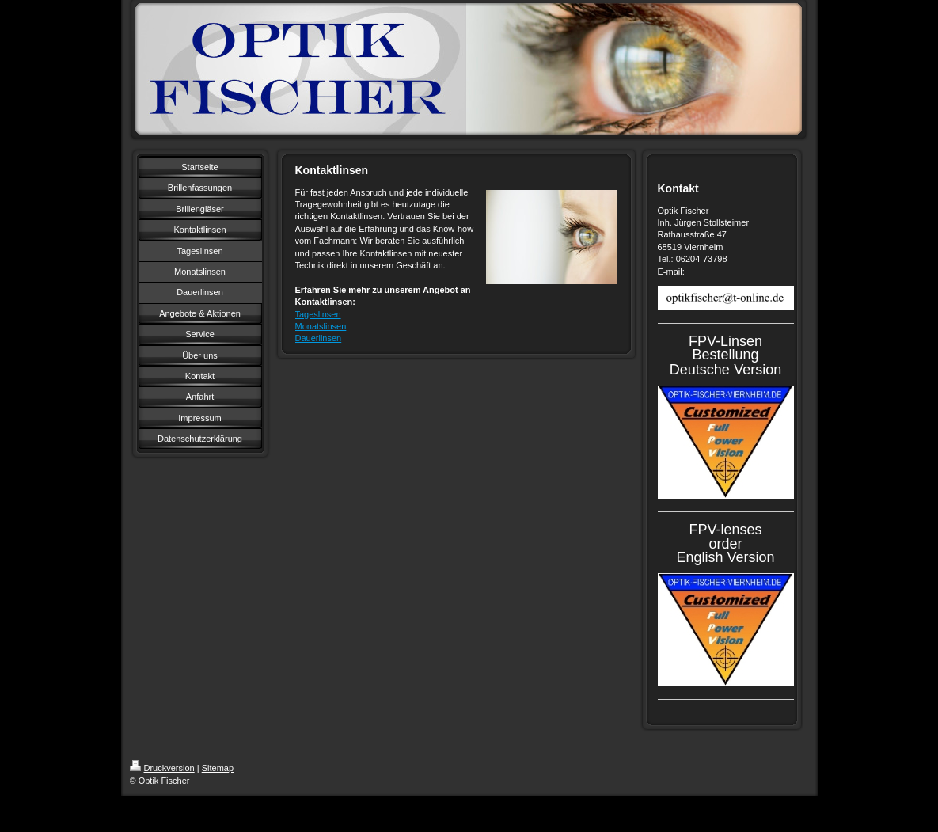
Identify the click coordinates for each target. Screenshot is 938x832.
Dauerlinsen (318, 338)
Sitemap (218, 768)
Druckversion (162, 768)
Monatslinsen (321, 326)
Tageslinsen (318, 314)
